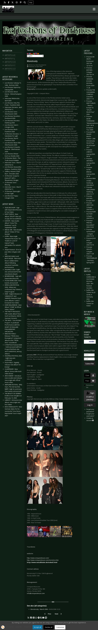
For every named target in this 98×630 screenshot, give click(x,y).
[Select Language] (35, 56)
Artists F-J (10, 58)
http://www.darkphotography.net (67, 399)
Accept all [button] (37, 627)
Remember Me (90, 386)
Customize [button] (60, 627)
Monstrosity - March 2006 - (45, 609)
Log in (90, 405)
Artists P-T (10, 65)
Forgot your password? (90, 410)
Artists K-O (10, 62)
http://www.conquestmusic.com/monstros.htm (43, 560)
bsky (30, 3)
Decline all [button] (48, 627)
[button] (28, 618)
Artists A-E (10, 55)
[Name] (89, 354)
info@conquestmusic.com (36, 593)
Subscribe (89, 363)
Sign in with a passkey (90, 396)
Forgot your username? (90, 415)
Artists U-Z (10, 69)
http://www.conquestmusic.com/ (38, 558)
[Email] (89, 359)
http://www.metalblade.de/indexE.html (42, 562)
